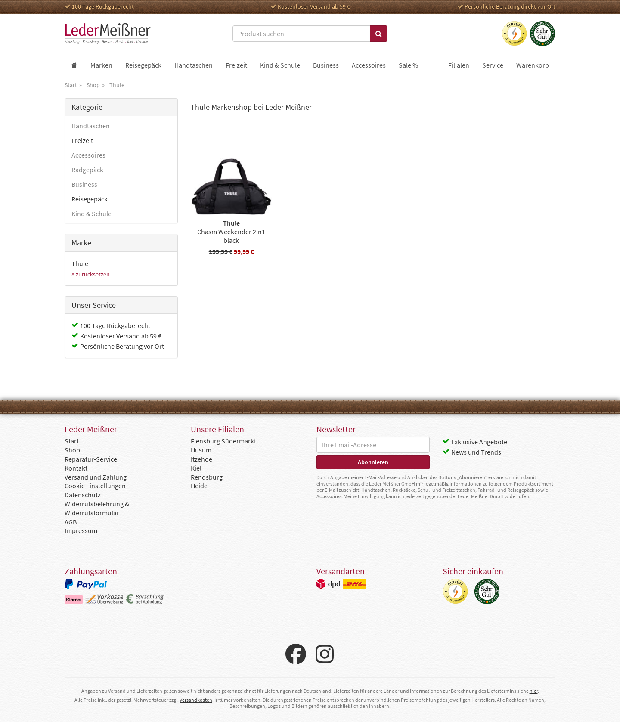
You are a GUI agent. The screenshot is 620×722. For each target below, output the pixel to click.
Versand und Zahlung (96, 477)
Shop (72, 450)
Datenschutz (83, 494)
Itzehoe (201, 459)
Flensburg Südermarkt (223, 441)
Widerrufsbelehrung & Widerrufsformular (97, 508)
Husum (201, 450)
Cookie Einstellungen (95, 485)
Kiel (196, 468)
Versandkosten (196, 700)
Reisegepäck (89, 199)
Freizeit (82, 140)
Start (72, 441)
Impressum (81, 530)
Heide (199, 485)
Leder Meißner (108, 33)
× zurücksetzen (90, 274)
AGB (71, 521)
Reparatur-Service (91, 459)
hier (534, 691)
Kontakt (76, 468)
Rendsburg (207, 477)
